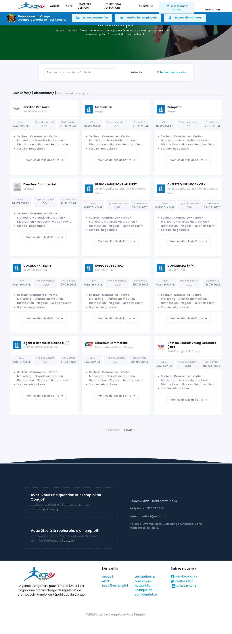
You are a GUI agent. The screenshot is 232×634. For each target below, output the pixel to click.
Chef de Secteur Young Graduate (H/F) (191, 345)
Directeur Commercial (39, 184)
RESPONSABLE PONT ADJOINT (116, 184)
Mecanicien (103, 107)
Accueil (107, 577)
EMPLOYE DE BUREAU (109, 266)
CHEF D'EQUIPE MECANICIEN (186, 184)
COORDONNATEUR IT (38, 266)
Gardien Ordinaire (36, 107)
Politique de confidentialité (146, 592)
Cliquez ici (67, 540)
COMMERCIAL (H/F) (181, 266)
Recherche (136, 72)
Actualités (142, 585)
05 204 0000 (155, 508)
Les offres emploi (115, 585)
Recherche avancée (172, 72)
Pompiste (174, 107)
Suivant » (130, 430)
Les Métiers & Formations (145, 579)
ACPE (106, 581)
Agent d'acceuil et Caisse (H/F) (46, 343)
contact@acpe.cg (44, 509)
